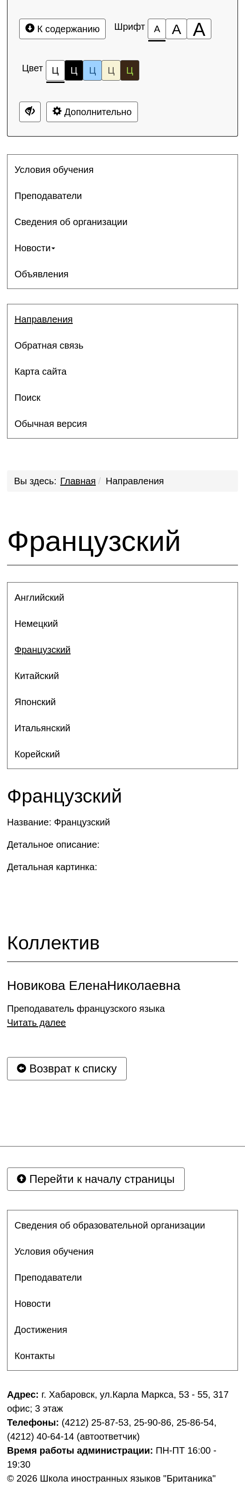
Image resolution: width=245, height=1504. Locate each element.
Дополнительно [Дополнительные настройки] (92, 111)
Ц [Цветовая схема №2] (74, 70)
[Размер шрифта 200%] (199, 29)
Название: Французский (58, 822)
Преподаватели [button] (48, 196)
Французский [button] (42, 650)
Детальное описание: (54, 844)
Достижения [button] (40, 1330)
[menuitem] (122, 170)
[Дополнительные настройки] (30, 112)
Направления (135, 481)
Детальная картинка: (53, 867)
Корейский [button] (37, 754)
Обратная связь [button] (48, 345)
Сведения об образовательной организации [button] (109, 1225)
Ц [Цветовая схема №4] (111, 70)
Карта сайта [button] (40, 371)
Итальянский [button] (42, 728)
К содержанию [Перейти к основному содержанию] (62, 28)
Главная (78, 481)
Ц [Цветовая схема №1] (55, 73)
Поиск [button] (27, 397)
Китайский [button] (36, 676)
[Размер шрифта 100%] (157, 29)
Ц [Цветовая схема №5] (129, 70)
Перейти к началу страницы (96, 1179)
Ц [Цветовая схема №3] (92, 70)
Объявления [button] (41, 274)
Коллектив (53, 943)
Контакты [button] (34, 1356)
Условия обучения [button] (54, 170)
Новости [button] (34, 248)
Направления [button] (43, 319)
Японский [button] (35, 702)
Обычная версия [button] (50, 424)
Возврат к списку (67, 1068)
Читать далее (36, 1022)
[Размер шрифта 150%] (176, 29)
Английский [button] (39, 597)
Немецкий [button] (36, 623)
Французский (94, 541)
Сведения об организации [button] (71, 222)
